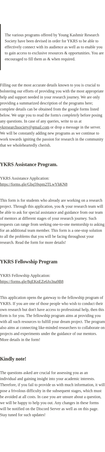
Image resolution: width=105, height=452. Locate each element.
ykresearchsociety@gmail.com (24, 127)
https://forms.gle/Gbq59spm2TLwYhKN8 (34, 184)
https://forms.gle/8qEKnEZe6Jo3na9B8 (32, 281)
